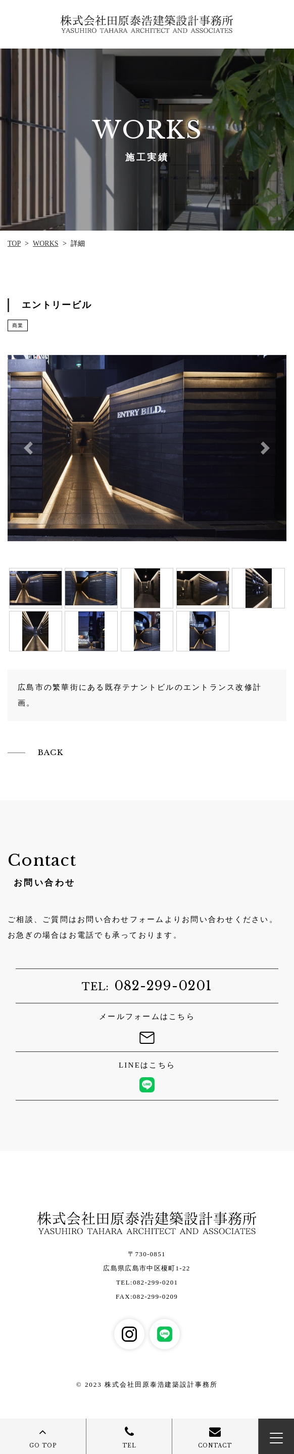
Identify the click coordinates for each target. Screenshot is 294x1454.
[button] (29, 448)
